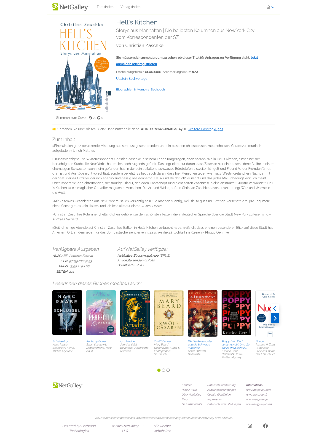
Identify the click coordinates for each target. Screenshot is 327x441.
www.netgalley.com (258, 389)
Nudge (259, 341)
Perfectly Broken (96, 341)
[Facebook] (265, 426)
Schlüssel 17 (60, 341)
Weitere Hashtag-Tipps (205, 129)
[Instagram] (250, 426)
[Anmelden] (270, 7)
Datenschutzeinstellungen (224, 404)
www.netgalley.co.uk (259, 404)
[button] (67, 314)
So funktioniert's (192, 404)
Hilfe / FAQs (189, 389)
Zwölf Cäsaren (163, 341)
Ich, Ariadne (127, 341)
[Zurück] (275, 308)
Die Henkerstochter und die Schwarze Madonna (200, 344)
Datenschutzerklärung (221, 385)
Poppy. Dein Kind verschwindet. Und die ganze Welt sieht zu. (235, 344)
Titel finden (105, 7)
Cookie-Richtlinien (219, 394)
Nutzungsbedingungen (221, 389)
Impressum (214, 399)
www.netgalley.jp (257, 399)
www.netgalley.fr (256, 394)
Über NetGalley (191, 394)
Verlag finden (130, 7)
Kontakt (186, 385)
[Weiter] (275, 318)
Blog (184, 399)
